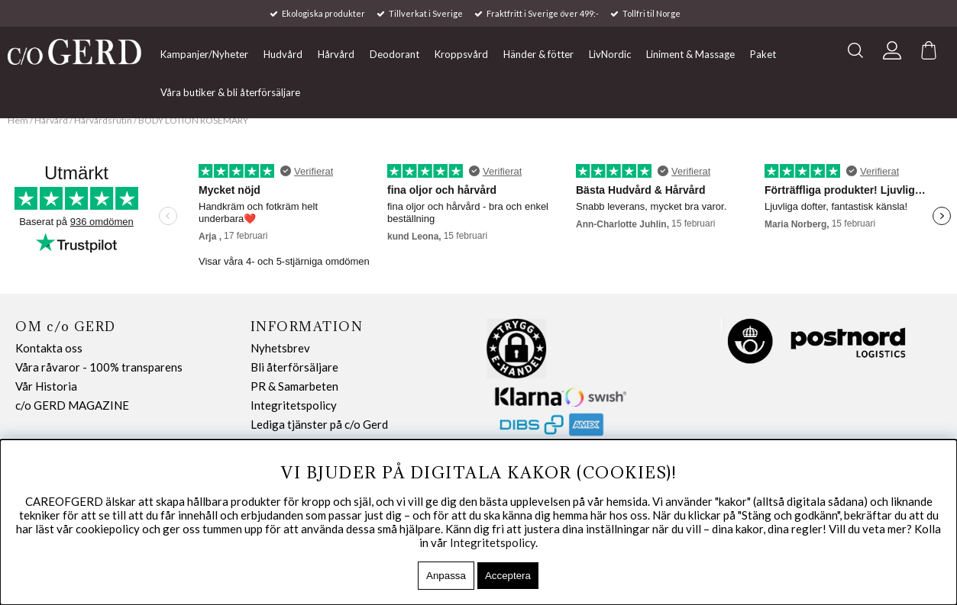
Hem (18, 120)
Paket (763, 54)
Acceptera (508, 575)
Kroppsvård (461, 54)
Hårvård (336, 54)
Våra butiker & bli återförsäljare (230, 92)
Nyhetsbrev (280, 348)
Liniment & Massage (690, 54)
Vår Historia (46, 386)
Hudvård (282, 54)
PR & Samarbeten (294, 386)
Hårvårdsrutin (104, 120)
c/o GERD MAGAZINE (72, 405)
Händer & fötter (538, 54)
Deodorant (394, 54)
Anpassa (446, 575)
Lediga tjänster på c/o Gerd (319, 424)
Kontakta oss (48, 348)
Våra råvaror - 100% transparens (99, 367)
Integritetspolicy (294, 405)
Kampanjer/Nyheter (204, 54)
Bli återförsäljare (294, 367)
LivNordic (610, 54)
